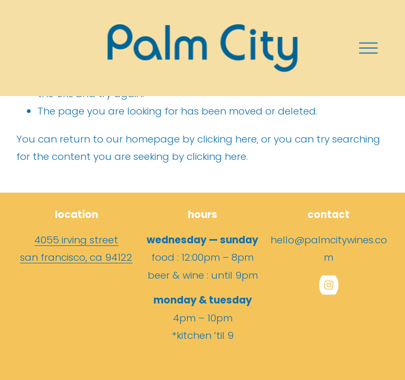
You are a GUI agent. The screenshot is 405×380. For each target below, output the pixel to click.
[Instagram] (329, 285)
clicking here (227, 139)
